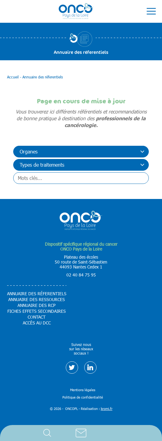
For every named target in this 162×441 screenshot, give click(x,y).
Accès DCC (115, 433)
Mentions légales (82, 390)
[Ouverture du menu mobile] (151, 11)
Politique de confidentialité (82, 397)
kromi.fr (107, 409)
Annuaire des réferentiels (36, 294)
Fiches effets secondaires (36, 311)
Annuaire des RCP (37, 305)
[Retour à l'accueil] (76, 11)
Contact (81, 433)
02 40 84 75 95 (81, 274)
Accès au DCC (37, 323)
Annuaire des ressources (36, 299)
